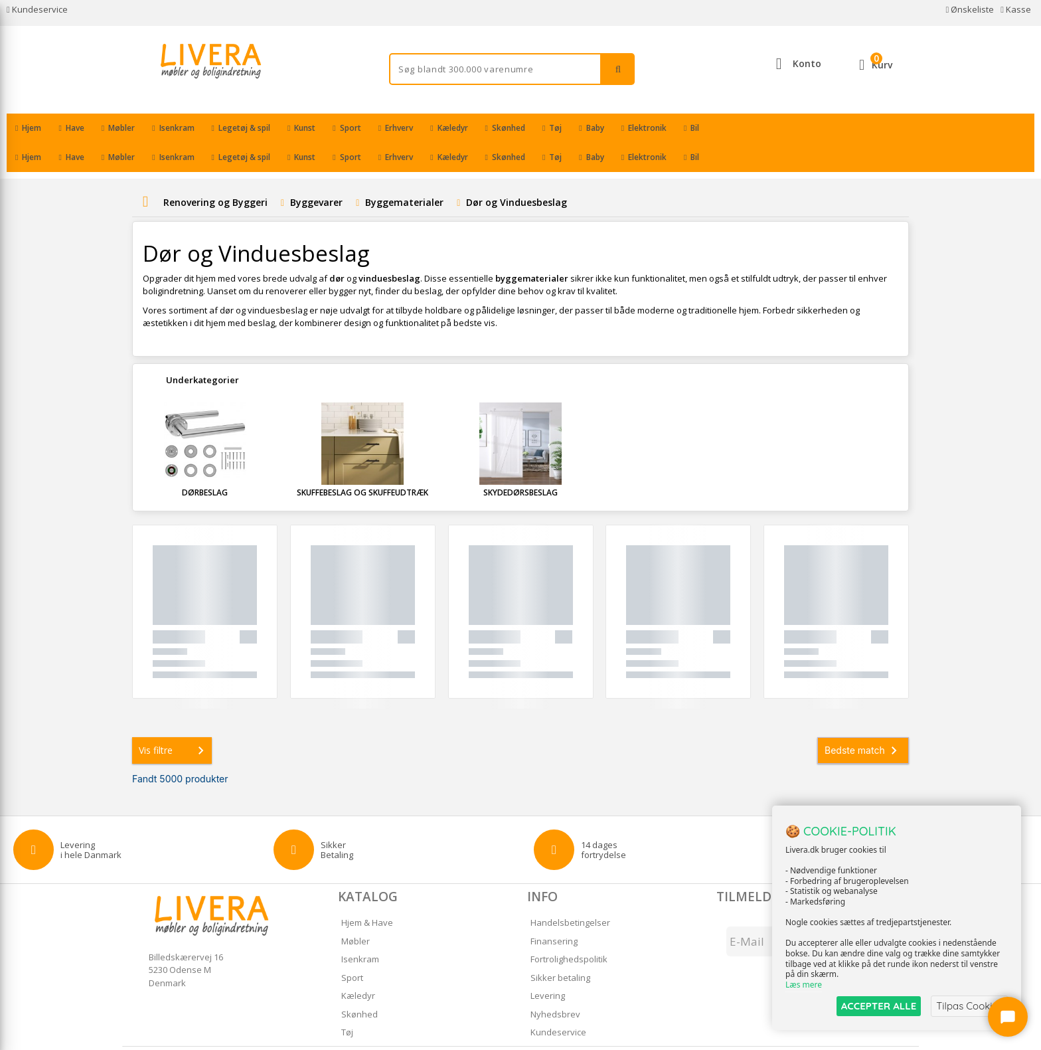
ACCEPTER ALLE (878, 1006)
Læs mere (803, 984)
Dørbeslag (205, 463)
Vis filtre (174, 721)
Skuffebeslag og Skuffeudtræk (362, 463)
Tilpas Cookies (969, 1006)
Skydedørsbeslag (520, 463)
